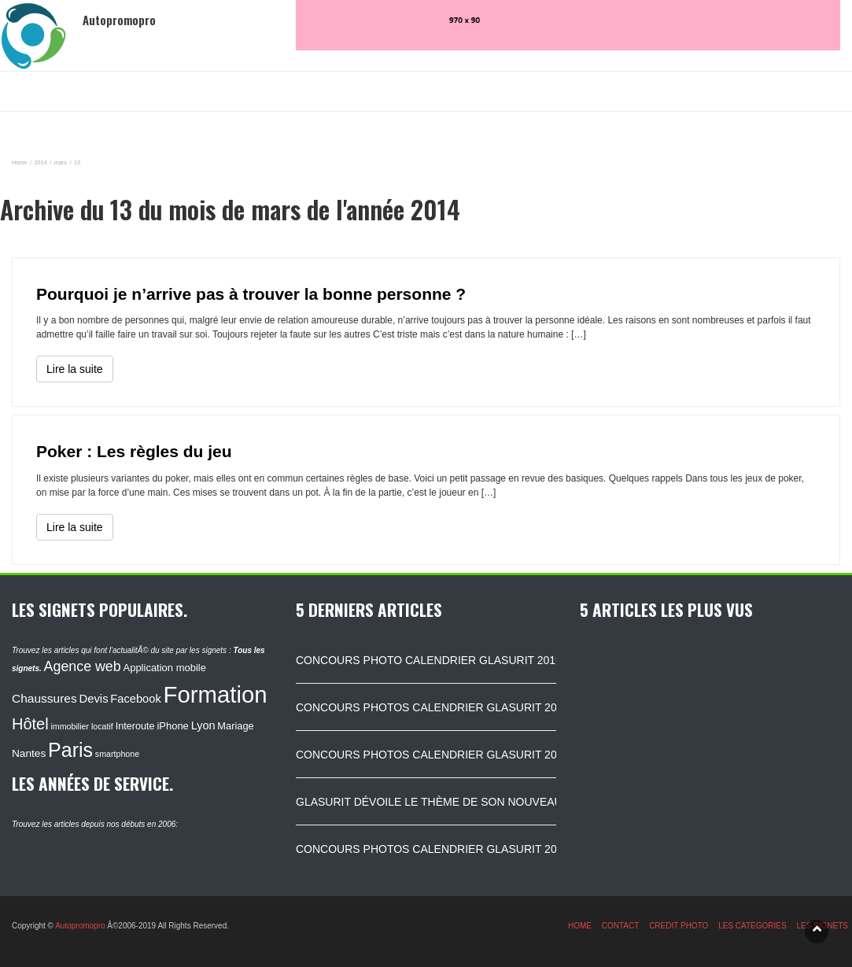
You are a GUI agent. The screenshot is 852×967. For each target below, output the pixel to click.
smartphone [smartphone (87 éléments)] (117, 753)
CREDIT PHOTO (678, 925)
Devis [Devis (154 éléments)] (94, 698)
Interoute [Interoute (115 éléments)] (135, 726)
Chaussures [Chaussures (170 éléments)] (44, 698)
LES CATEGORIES (752, 925)
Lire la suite (74, 369)
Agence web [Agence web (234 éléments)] (82, 666)
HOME (580, 925)
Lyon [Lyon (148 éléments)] (203, 725)
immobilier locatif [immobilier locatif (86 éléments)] (81, 726)
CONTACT (621, 925)
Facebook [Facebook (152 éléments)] (135, 698)
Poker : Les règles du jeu (134, 451)
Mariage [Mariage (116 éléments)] (235, 726)
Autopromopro (80, 925)
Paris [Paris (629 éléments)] (70, 750)
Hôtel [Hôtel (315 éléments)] (30, 724)
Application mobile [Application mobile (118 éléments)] (164, 668)
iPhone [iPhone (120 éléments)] (172, 726)
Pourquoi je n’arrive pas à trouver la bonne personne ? (251, 294)
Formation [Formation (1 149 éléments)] (215, 694)
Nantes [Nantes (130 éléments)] (29, 753)
